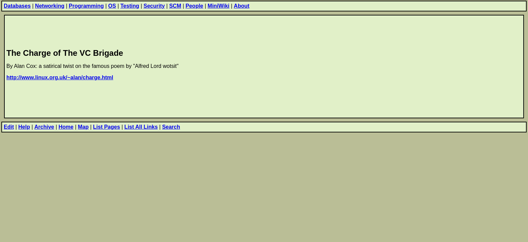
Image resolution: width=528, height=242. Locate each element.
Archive (44, 127)
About (241, 6)
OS (112, 6)
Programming (86, 6)
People (194, 6)
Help (24, 127)
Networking (49, 6)
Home (66, 127)
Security (154, 6)
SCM (175, 6)
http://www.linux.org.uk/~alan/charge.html (59, 77)
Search (171, 127)
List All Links (141, 127)
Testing (130, 6)
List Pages (106, 127)
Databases (17, 6)
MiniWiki (219, 6)
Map (83, 127)
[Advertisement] (129, 30)
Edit (9, 127)
